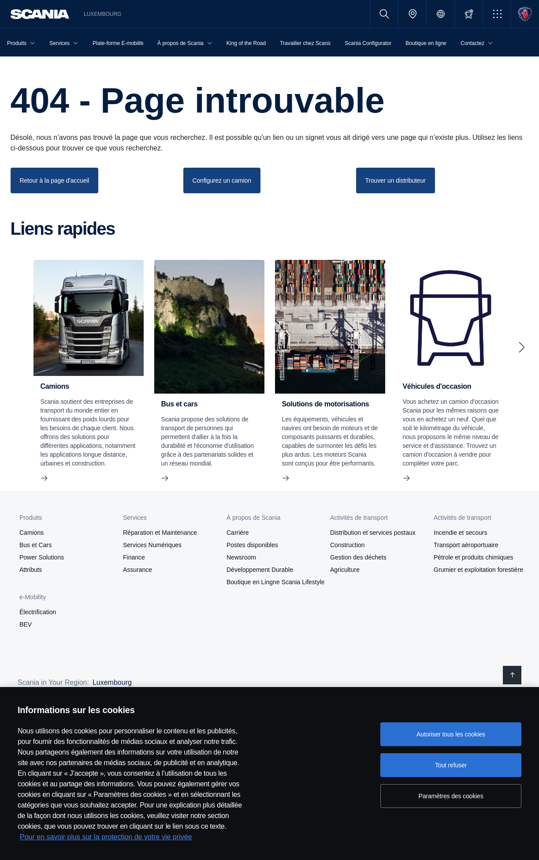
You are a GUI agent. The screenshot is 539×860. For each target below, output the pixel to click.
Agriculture (345, 569)
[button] (497, 14)
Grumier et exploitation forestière (478, 569)
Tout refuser (451, 765)
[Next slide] (522, 347)
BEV (25, 624)
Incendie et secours (460, 532)
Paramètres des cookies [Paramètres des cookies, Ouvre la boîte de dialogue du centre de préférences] (450, 796)
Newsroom (241, 557)
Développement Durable (260, 569)
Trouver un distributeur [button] (395, 180)
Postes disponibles (252, 544)
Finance (134, 557)
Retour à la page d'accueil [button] (54, 180)
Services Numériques (152, 544)
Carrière (238, 532)
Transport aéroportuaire (466, 544)
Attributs (30, 569)
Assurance (137, 569)
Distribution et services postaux (373, 532)
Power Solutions (41, 557)
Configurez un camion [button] (222, 180)
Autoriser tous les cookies (450, 734)
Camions (31, 532)
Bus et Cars (35, 544)
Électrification (37, 612)
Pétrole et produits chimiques (473, 557)
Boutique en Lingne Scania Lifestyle (276, 582)
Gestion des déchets (358, 557)
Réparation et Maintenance (160, 532)
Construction (347, 544)
